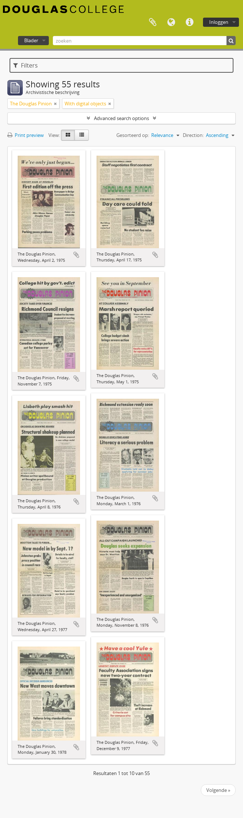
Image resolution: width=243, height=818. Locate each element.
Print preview (25, 135)
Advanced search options (121, 118)
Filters (25, 65)
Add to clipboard (76, 254)
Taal (171, 22)
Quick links (189, 22)
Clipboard (153, 22)
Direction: (193, 135)
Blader (31, 40)
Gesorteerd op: (132, 135)
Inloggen (218, 22)
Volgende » (218, 790)
